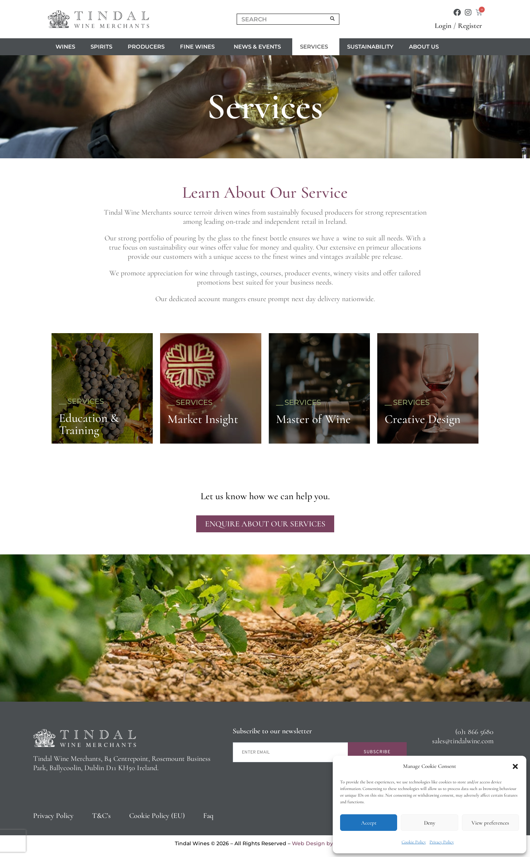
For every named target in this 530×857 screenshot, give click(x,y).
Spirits (101, 46)
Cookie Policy (414, 841)
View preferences (490, 822)
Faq (208, 815)
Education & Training (89, 424)
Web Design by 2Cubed (323, 843)
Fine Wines (199, 46)
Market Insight (202, 419)
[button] (515, 766)
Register (470, 25)
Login (443, 25)
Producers (146, 46)
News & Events (259, 46)
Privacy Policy (442, 841)
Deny (429, 822)
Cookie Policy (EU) (157, 815)
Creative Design (422, 419)
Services (316, 46)
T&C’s (101, 815)
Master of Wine (313, 419)
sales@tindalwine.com (463, 741)
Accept (369, 822)
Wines (65, 46)
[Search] (332, 19)
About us (425, 46)
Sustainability (370, 46)
